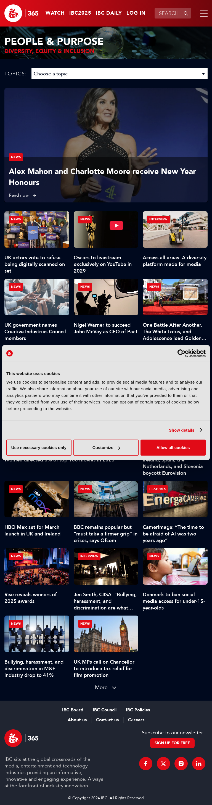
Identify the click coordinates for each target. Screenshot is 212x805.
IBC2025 (80, 13)
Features (157, 489)
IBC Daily (109, 13)
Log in (136, 13)
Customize (106, 447)
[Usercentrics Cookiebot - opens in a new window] (181, 353)
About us (77, 720)
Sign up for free (172, 743)
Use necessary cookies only (39, 447)
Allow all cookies (173, 447)
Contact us (107, 720)
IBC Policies (138, 710)
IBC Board (72, 710)
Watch (55, 13)
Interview (158, 219)
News (16, 157)
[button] (203, 13)
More (101, 687)
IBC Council (104, 710)
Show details (182, 429)
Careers (136, 720)
